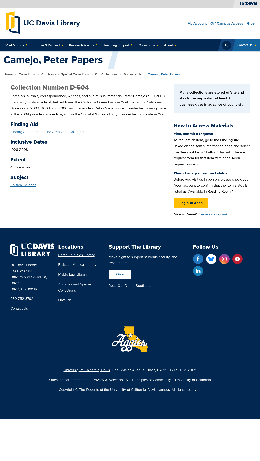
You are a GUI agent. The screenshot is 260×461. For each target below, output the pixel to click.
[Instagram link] (224, 259)
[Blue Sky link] (211, 259)
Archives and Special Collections (65, 74)
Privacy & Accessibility (110, 380)
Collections (27, 74)
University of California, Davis (87, 370)
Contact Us (19, 308)
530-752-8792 (22, 298)
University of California (193, 380)
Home (8, 74)
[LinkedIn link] (198, 271)
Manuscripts (133, 74)
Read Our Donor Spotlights (130, 285)
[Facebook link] (198, 259)
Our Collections (106, 74)
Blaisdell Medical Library (77, 264)
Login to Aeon (190, 202)
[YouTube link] (237, 259)
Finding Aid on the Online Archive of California (47, 131)
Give (120, 274)
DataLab (64, 300)
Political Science (23, 185)
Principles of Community (151, 380)
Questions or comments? (69, 380)
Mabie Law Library (72, 274)
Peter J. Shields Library (76, 255)
